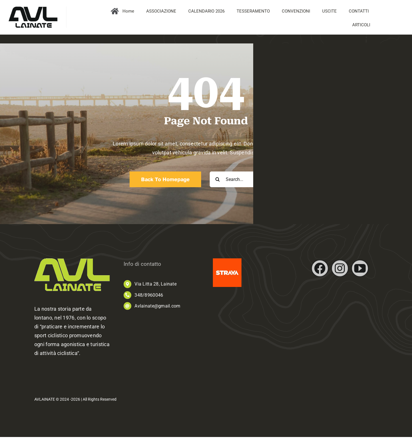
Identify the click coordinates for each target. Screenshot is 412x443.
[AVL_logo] (33, 9)
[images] (227, 261)
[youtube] (360, 271)
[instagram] (339, 271)
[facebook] (319, 271)
